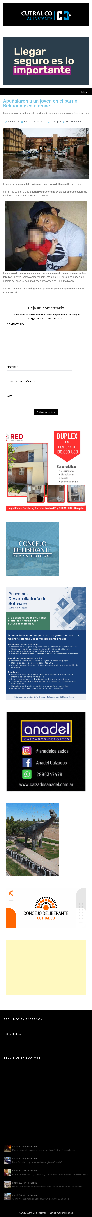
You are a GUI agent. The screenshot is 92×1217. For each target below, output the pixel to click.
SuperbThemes (65, 1212)
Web (9, 396)
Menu (84, 91)
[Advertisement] (46, 967)
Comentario (16, 324)
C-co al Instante (13, 1034)
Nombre (12, 366)
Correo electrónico (21, 381)
